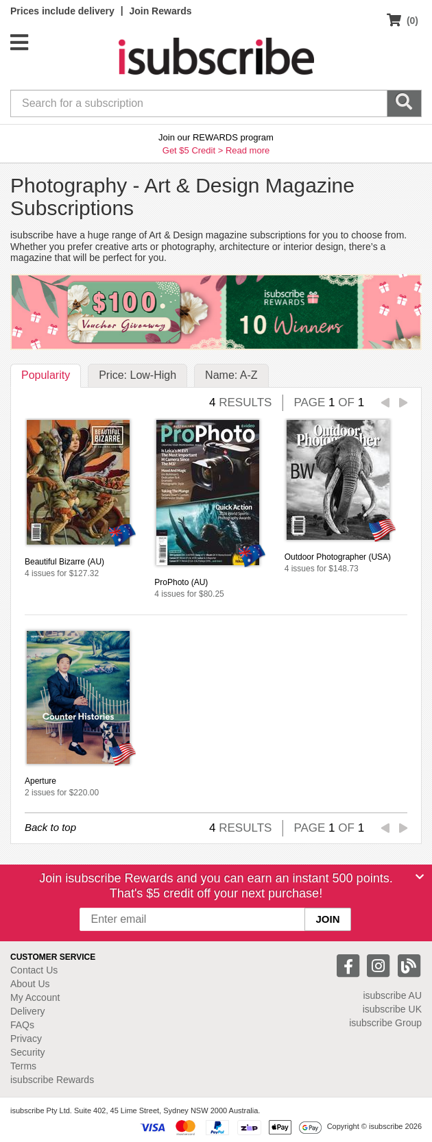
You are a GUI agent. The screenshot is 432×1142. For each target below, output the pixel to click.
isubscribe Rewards (52, 1079)
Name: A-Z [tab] (231, 375)
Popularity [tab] (45, 375)
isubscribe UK (392, 1009)
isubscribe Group (385, 1022)
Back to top (50, 827)
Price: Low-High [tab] (137, 375)
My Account (35, 997)
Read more (247, 150)
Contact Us (34, 970)
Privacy (26, 1038)
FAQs (22, 1024)
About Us (30, 983)
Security (27, 1052)
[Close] (419, 877)
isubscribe (392, 995)
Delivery (27, 1011)
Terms (23, 1065)
